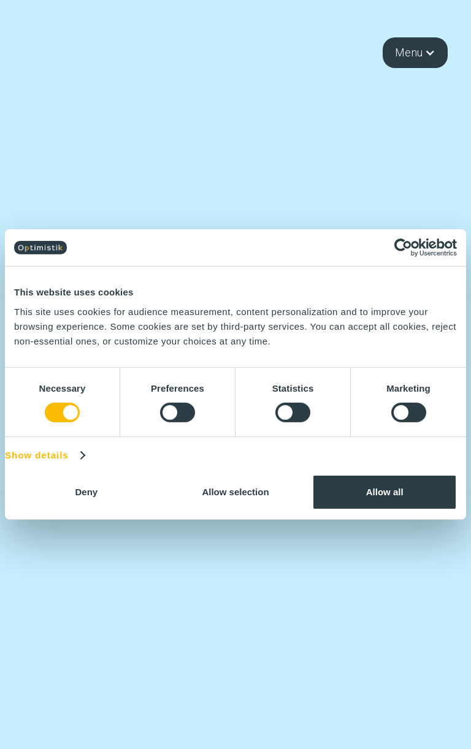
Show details (37, 455)
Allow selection (235, 492)
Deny (86, 492)
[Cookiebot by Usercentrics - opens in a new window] (403, 247)
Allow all (385, 492)
